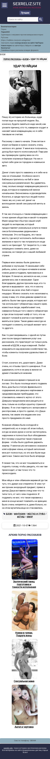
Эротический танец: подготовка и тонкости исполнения (24, 563)
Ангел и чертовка (24, 706)
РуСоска (4, 37)
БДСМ (9, 514)
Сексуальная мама (24, 661)
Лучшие (25, 12)
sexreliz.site (8, 748)
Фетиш (21, 517)
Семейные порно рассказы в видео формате (19, 50)
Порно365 (5, 32)
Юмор (30, 517)
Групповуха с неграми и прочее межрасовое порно (22, 35)
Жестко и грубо (36, 514)
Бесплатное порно (8, 27)
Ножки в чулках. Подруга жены (24, 614)
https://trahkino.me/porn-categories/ (16, 40)
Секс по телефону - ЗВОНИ (25, 741)
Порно (3, 29)
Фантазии (19, 514)
